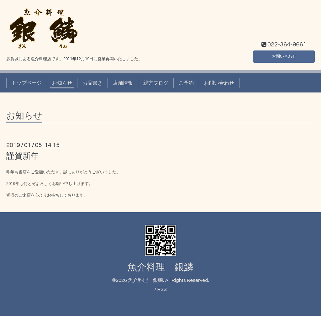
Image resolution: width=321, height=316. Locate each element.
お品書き (92, 83)
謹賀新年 (22, 156)
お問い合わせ (284, 55)
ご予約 (186, 83)
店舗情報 (123, 83)
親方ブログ (155, 83)
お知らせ (62, 83)
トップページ (27, 83)
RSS (161, 289)
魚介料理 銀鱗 (160, 267)
